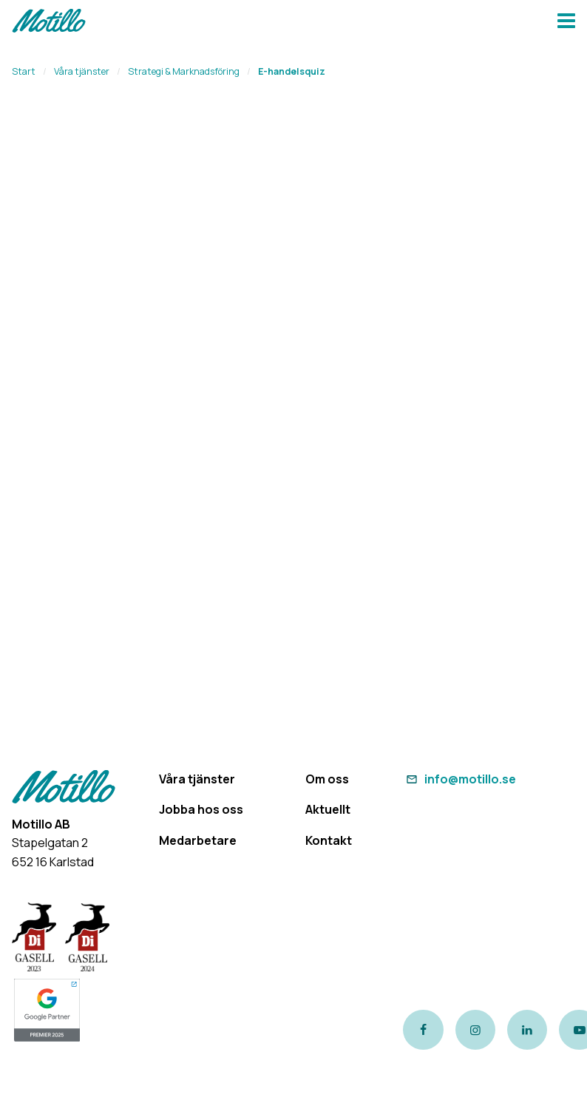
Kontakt (328, 840)
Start (23, 71)
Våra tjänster (81, 71)
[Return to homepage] (49, 22)
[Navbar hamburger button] (566, 22)
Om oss (327, 779)
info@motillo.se (459, 779)
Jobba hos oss (201, 809)
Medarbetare (198, 840)
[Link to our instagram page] (475, 1030)
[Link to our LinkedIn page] (527, 1030)
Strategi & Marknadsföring (184, 71)
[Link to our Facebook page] (423, 1030)
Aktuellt (327, 809)
